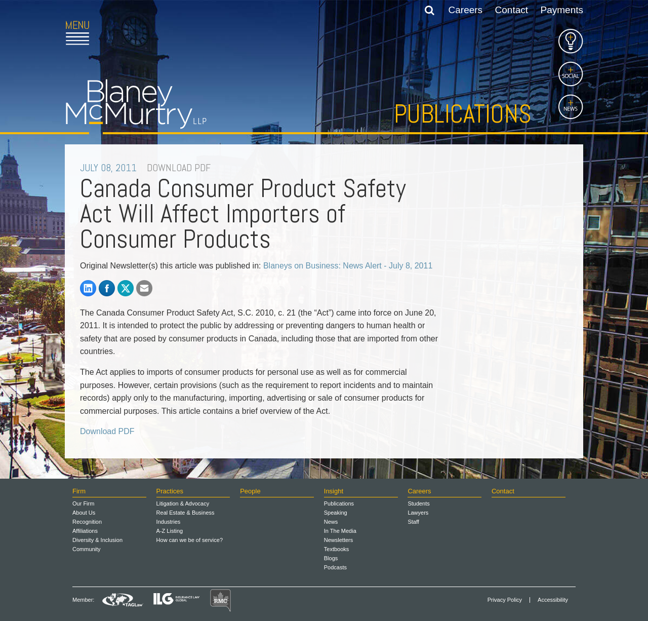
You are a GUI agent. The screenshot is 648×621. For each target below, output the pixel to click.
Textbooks (336, 549)
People (250, 491)
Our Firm (83, 503)
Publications (463, 114)
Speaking (335, 513)
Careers (466, 10)
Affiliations (85, 531)
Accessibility (553, 600)
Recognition (87, 522)
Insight (333, 491)
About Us (83, 513)
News (331, 522)
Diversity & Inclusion (97, 540)
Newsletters (338, 540)
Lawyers (418, 513)
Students (418, 503)
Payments (562, 10)
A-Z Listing (169, 531)
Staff (413, 522)
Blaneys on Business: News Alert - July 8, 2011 (347, 265)
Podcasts (335, 567)
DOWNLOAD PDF (179, 167)
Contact (511, 10)
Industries (168, 522)
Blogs (331, 558)
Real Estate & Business (185, 513)
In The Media (340, 531)
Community (86, 549)
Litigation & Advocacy (183, 503)
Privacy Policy (505, 600)
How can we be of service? (189, 540)
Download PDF (107, 431)
